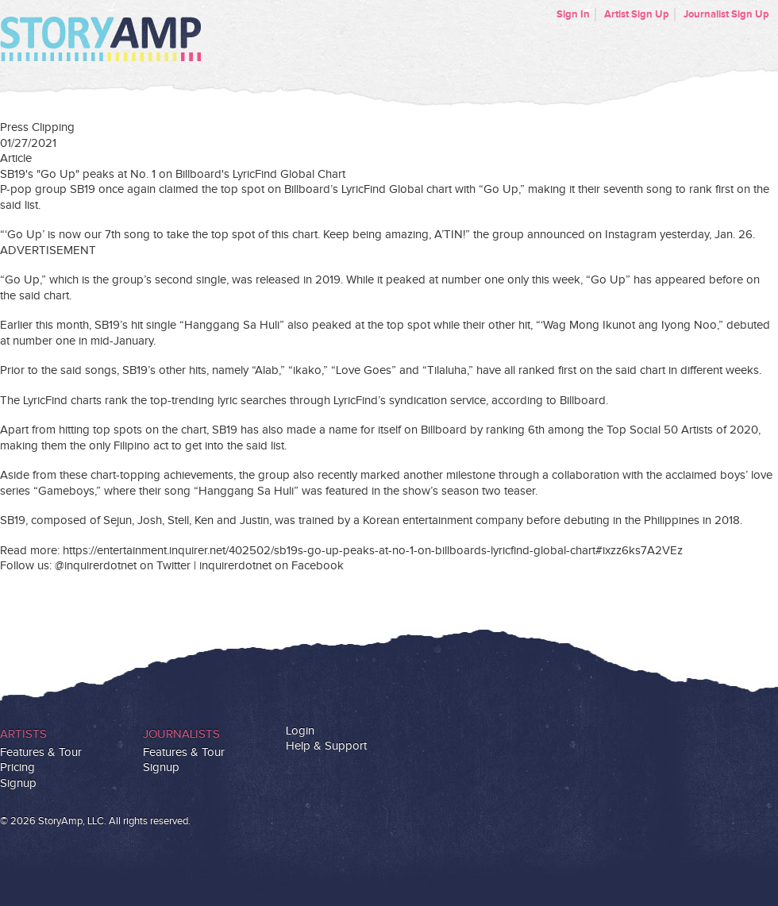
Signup (18, 783)
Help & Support (326, 746)
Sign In (573, 14)
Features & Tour (41, 752)
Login (300, 731)
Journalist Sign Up (726, 14)
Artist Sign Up (636, 14)
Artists (23, 734)
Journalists (181, 734)
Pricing (17, 767)
